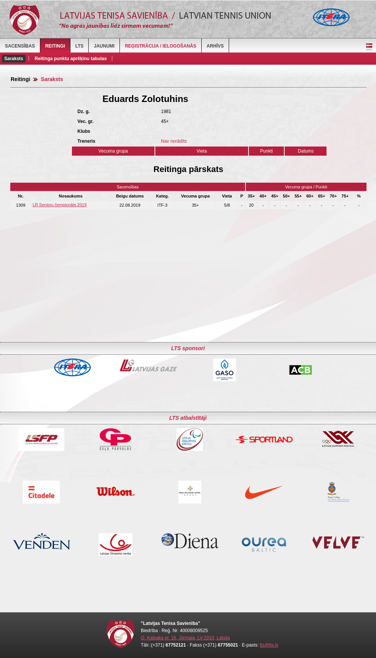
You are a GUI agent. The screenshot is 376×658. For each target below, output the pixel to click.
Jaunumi (104, 46)
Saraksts (13, 58)
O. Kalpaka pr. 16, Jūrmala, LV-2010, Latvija (185, 637)
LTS (79, 46)
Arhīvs (215, 46)
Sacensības (20, 46)
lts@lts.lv (269, 645)
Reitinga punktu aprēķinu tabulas (71, 58)
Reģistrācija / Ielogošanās (160, 46)
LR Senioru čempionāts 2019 (60, 204)
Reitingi (55, 46)
